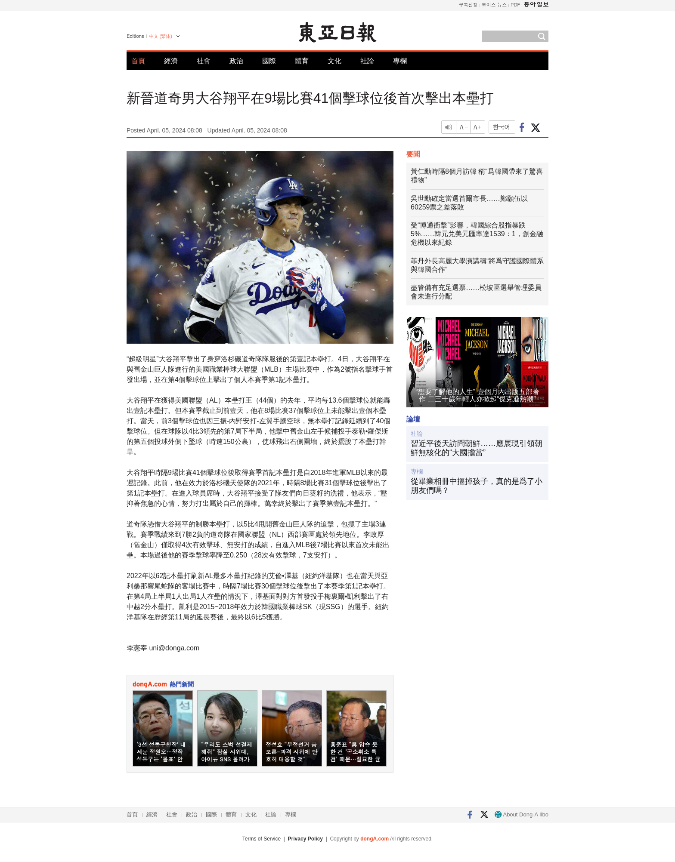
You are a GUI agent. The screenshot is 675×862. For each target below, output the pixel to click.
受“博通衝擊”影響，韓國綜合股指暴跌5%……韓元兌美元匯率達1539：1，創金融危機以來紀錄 (477, 234)
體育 (302, 61)
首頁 (138, 61)
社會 (204, 61)
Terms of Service (261, 839)
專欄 (400, 61)
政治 (236, 61)
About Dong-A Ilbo (521, 814)
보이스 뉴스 (494, 4)
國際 (269, 61)
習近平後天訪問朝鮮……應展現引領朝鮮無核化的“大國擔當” (476, 448)
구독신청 (468, 4)
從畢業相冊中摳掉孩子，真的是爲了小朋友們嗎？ (476, 486)
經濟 (171, 61)
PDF (515, 4)
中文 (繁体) (160, 36)
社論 (367, 61)
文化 (334, 61)
